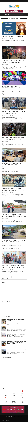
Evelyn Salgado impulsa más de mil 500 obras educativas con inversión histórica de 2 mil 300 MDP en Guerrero (16, 334)
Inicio (5, 1)
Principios (13, 1)
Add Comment (12, 38)
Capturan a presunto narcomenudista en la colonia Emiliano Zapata (13, 112)
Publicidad (22, 1)
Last (8, 278)
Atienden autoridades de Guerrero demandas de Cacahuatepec (11, 164)
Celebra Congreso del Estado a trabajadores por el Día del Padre (11, 87)
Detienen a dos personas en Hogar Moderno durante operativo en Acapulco (13, 189)
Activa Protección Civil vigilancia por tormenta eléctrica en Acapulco (13, 61)
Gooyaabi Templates (5, 420)
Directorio (8, 1)
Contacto (17, 1)
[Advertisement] (9, 293)
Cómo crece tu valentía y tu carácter (13, 36)
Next (3, 278)
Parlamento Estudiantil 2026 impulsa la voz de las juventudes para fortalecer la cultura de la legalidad (16, 342)
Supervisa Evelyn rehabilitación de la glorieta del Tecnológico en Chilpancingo (14, 215)
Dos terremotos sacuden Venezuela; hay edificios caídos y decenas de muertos (13, 138)
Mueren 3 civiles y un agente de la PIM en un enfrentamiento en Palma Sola (13, 241)
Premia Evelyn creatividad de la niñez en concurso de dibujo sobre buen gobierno (13, 266)
